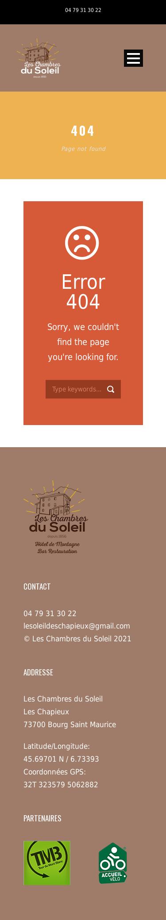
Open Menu (133, 58)
